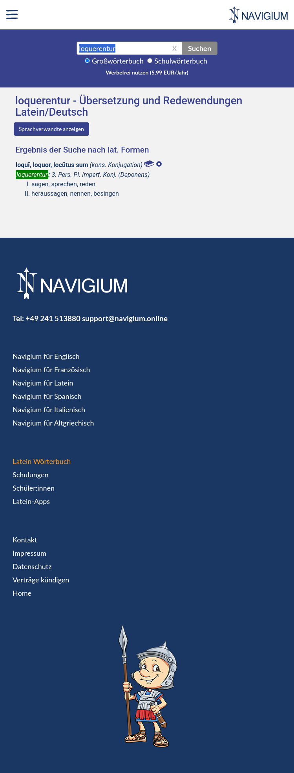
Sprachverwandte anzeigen (51, 128)
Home (22, 593)
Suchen (199, 48)
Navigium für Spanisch (47, 396)
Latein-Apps (31, 501)
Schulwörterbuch (180, 60)
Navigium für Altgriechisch (53, 422)
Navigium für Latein (43, 382)
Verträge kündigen (41, 579)
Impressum (29, 553)
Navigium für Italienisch (49, 409)
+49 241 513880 (53, 318)
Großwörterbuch (118, 60)
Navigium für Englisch (46, 356)
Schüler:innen (34, 488)
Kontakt (25, 539)
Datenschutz (32, 566)
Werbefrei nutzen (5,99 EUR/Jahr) (147, 72)
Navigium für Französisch (51, 369)
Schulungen (30, 474)
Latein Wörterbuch (42, 461)
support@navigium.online (125, 318)
